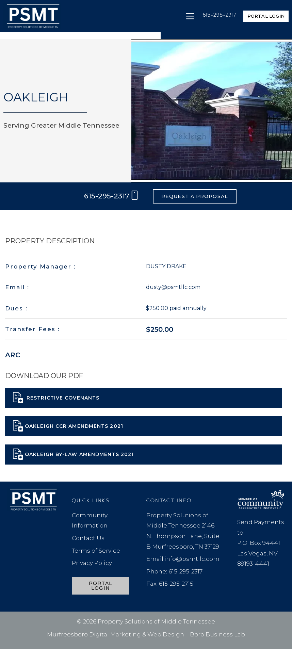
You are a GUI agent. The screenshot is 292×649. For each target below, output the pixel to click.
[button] (190, 16)
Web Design (165, 634)
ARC (12, 355)
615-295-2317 (220, 15)
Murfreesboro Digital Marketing (94, 634)
